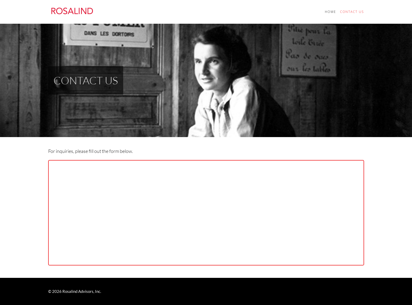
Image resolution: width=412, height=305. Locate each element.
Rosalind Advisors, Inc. (81, 291)
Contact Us (352, 11)
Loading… (206, 212)
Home (330, 11)
